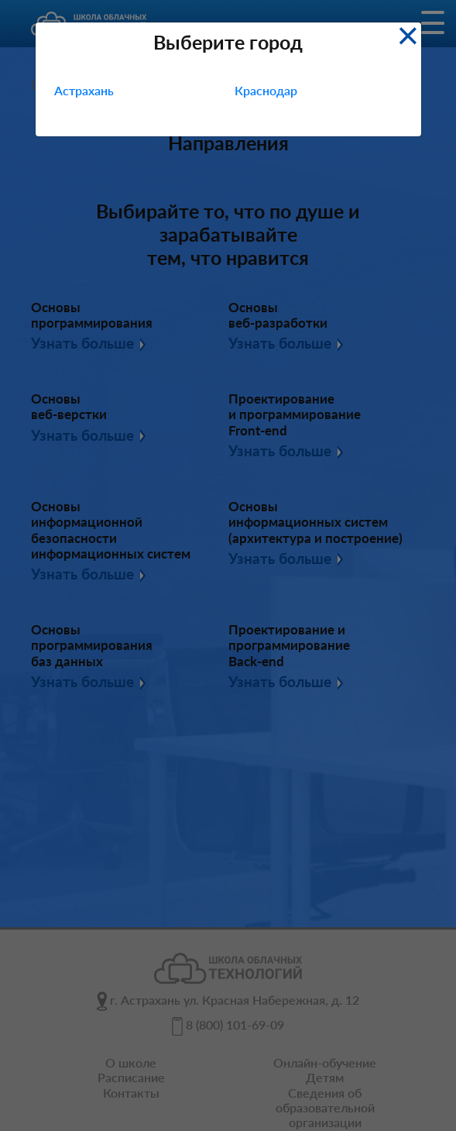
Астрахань (84, 90)
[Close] (407, 34)
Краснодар (266, 90)
